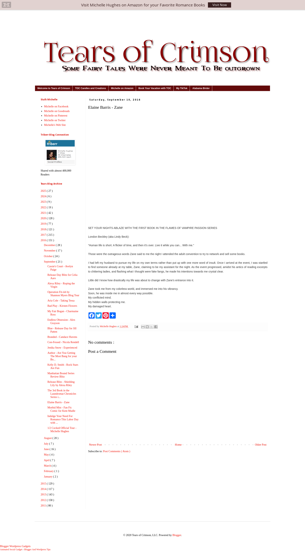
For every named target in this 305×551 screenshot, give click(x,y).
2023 (44, 201)
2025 (44, 190)
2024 (44, 196)
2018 (44, 229)
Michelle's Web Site (55, 125)
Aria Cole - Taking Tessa (60, 300)
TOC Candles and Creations (90, 88)
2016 (44, 240)
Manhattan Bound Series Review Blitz (60, 375)
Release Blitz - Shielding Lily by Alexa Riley (61, 383)
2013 (44, 494)
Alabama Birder (201, 88)
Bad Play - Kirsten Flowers (62, 305)
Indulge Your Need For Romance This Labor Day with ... (63, 419)
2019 (44, 223)
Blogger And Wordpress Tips (37, 549)
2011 (44, 505)
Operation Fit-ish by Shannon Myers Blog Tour (63, 294)
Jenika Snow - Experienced (62, 347)
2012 (44, 500)
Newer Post (95, 444)
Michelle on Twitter (55, 120)
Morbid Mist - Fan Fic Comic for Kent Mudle (61, 409)
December (50, 245)
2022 (44, 207)
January (48, 476)
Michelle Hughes (108, 326)
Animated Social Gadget (11, 549)
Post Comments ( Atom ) (116, 451)
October (48, 256)
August (48, 438)
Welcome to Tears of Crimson (53, 88)
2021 (44, 212)
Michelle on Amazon (122, 88)
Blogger (176, 535)
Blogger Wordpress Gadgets (15, 546)
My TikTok (182, 88)
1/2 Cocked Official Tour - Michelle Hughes (61, 430)
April (47, 460)
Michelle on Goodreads (57, 111)
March (48, 465)
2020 (44, 218)
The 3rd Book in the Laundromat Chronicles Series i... (61, 394)
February (49, 471)
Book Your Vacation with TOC (154, 88)
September (50, 261)
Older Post (261, 444)
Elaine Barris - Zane (58, 402)
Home (178, 444)
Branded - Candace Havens (62, 337)
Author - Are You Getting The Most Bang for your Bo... (62, 356)
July (46, 443)
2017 (44, 234)
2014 (44, 489)
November (50, 250)
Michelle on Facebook (56, 106)
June (47, 449)
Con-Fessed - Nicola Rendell (63, 342)
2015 (44, 483)
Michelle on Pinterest (55, 115)
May (47, 454)
